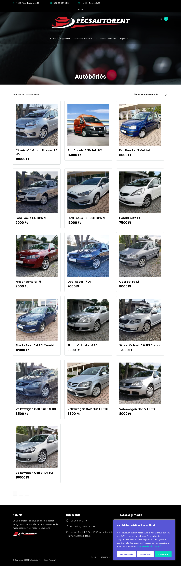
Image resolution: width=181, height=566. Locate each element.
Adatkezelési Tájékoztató (106, 38)
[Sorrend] (148, 94)
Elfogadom (163, 554)
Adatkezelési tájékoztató (149, 546)
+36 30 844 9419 (59, 3)
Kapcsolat (124, 38)
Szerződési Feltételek (83, 38)
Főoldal (53, 38)
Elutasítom (145, 554)
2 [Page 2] (20, 493)
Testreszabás (126, 554)
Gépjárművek (65, 38)
